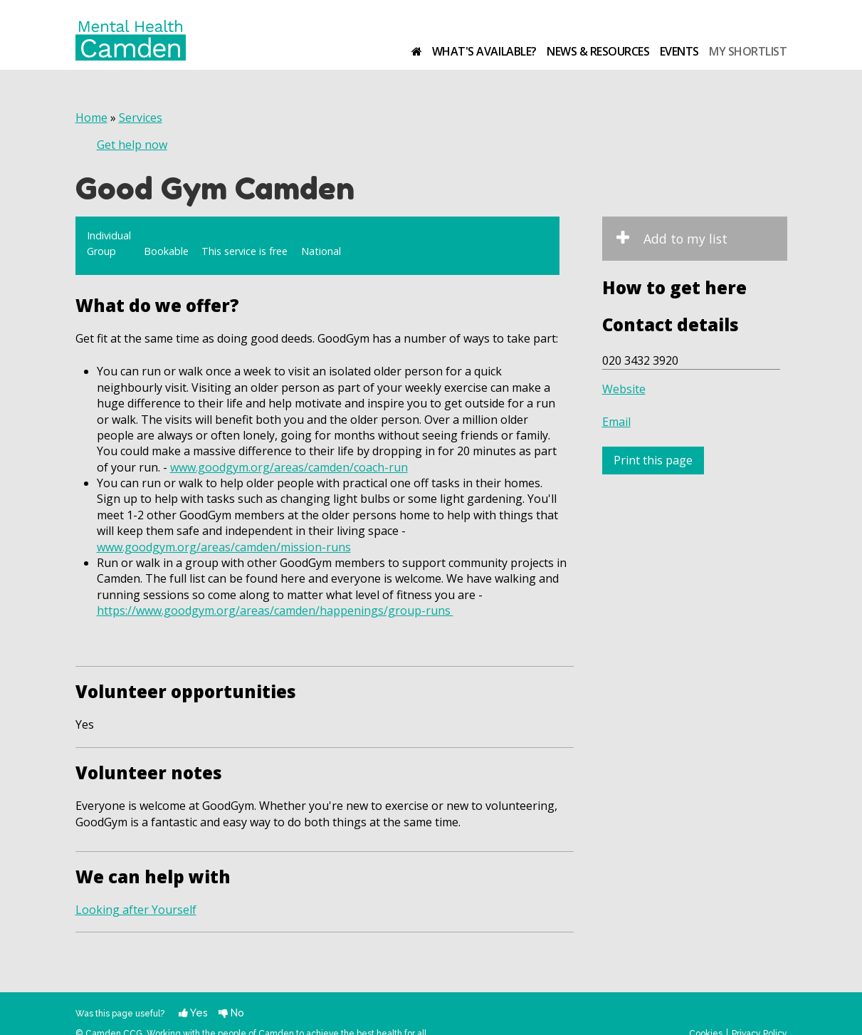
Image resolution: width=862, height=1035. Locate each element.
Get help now (132, 144)
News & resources (598, 51)
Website (624, 389)
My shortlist (748, 51)
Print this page (653, 460)
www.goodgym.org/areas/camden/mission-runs (224, 547)
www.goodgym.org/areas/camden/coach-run (289, 467)
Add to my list (685, 238)
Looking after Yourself (135, 909)
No (231, 1013)
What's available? (484, 51)
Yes (193, 1013)
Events (679, 51)
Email (616, 422)
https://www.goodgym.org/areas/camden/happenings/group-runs (275, 610)
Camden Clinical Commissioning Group (742, 26)
